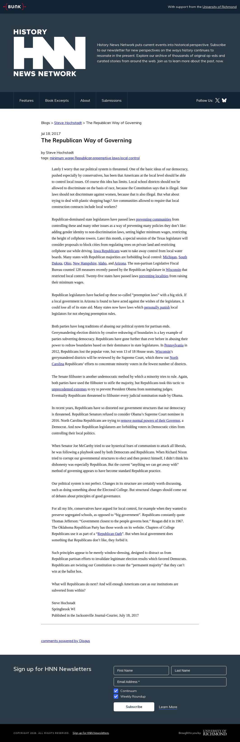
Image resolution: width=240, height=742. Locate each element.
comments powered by (65, 640)
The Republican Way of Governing (113, 122)
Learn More (168, 707)
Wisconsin (173, 270)
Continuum (128, 691)
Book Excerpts (57, 100)
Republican (83, 158)
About (85, 100)
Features (26, 100)
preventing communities (153, 219)
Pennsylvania (173, 345)
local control (130, 158)
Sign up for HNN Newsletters (91, 733)
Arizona (120, 263)
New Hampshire (85, 263)
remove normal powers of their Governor (150, 420)
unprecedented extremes (69, 389)
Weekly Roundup (133, 696)
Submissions (112, 100)
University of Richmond (220, 7)
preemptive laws (106, 158)
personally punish (157, 307)
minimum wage (62, 158)
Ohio (67, 263)
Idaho (102, 263)
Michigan (170, 257)
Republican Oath (110, 534)
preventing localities (153, 276)
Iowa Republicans (107, 251)
